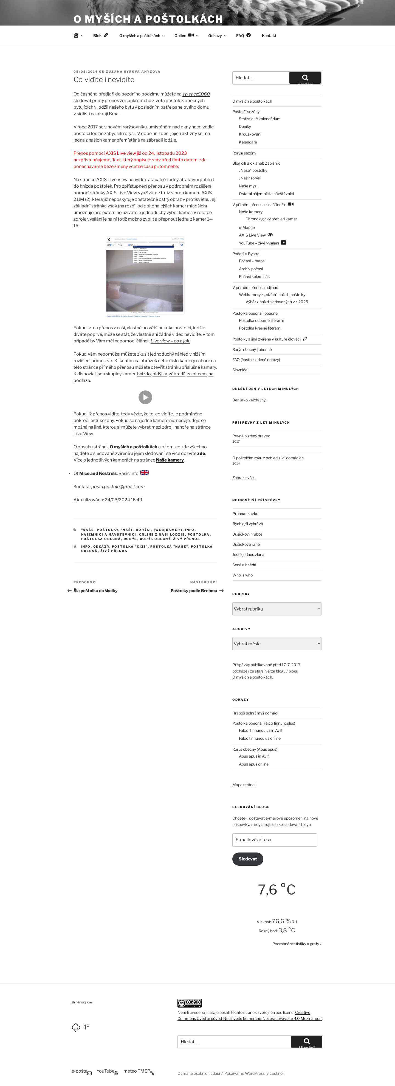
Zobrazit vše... (244, 477)
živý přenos (114, 551)
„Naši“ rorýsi (250, 178)
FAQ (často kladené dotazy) (256, 359)
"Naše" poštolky (100, 530)
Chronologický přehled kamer (271, 218)
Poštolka (199, 534)
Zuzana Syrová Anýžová (133, 72)
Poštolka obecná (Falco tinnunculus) (263, 723)
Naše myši (248, 186)
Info (190, 530)
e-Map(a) (247, 227)
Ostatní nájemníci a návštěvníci (266, 193)
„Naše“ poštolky (253, 170)
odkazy (101, 546)
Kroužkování (250, 134)
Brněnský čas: (83, 1002)
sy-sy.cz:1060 (196, 94)
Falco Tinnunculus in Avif (260, 730)
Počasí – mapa (252, 260)
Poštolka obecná (101, 539)
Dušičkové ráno (246, 544)
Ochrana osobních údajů (198, 1073)
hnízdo (144, 373)
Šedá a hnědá (244, 564)
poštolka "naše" (169, 546)
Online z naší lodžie (162, 534)
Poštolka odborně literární (261, 320)
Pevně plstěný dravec (251, 436)
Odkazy (217, 35)
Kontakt (269, 35)
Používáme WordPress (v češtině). (254, 1073)
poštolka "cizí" (130, 546)
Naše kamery (170, 460)
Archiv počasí (251, 268)
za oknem (197, 373)
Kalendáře (248, 142)
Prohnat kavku (245, 513)
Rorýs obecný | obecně (252, 349)
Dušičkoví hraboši (247, 534)
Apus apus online (254, 764)
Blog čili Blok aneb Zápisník (256, 163)
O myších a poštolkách (148, 19)
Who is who (242, 575)
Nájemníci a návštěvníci (109, 534)
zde (108, 360)
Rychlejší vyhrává (247, 523)
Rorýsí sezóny (244, 153)
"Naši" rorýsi (136, 530)
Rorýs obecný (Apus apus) (254, 749)
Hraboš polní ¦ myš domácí (255, 713)
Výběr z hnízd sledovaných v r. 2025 (277, 301)
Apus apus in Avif (254, 756)
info (86, 546)
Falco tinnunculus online (260, 738)
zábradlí (177, 373)
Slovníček (241, 369)
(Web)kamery (168, 530)
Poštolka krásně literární (260, 328)
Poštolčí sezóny (245, 111)
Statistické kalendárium (260, 118)
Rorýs (130, 539)
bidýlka (160, 373)
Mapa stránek (244, 784)
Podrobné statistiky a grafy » (296, 943)
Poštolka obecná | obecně (255, 313)
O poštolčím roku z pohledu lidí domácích (268, 457)
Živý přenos (187, 539)
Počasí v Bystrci (246, 253)
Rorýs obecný (155, 539)
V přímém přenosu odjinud (255, 287)
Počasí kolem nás (254, 276)
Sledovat (248, 859)
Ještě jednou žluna (248, 554)
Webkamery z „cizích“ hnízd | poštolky (272, 294)
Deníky (245, 126)
